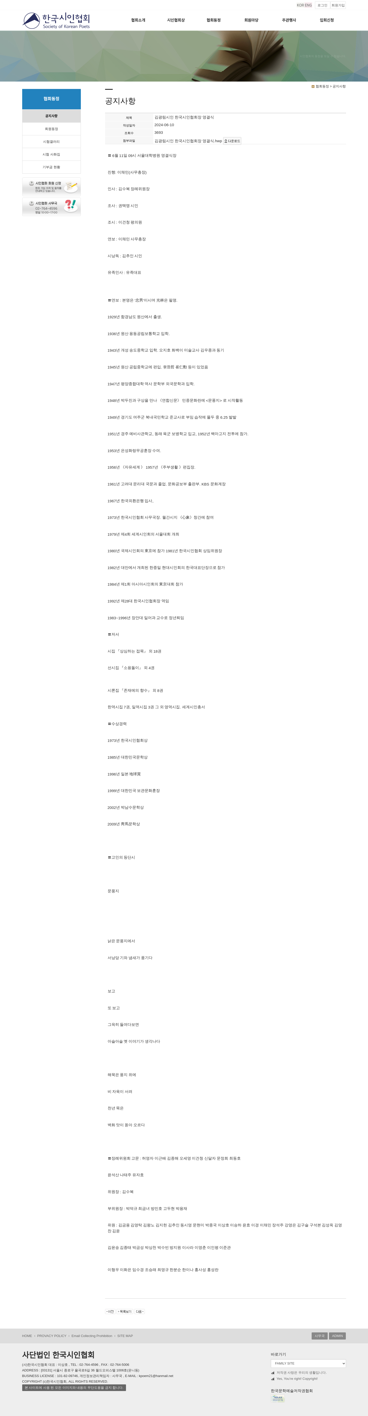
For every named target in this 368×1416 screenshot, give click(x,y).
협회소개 (138, 20)
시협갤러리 (51, 141)
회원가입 (338, 5)
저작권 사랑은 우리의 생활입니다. (299, 1373)
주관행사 (289, 20)
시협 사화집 (51, 154)
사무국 (320, 1336)
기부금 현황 (51, 167)
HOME (27, 1336)
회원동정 (51, 129)
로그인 (322, 5)
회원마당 (251, 20)
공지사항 (51, 116)
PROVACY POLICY (52, 1336)
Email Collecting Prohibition (91, 1336)
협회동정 (214, 20)
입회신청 (327, 20)
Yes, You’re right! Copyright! (294, 1379)
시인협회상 (176, 20)
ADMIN (337, 1336)
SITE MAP (125, 1336)
